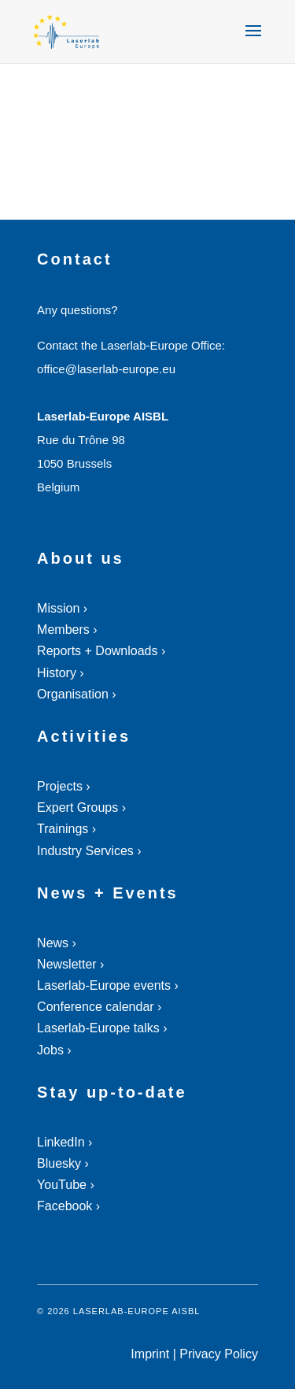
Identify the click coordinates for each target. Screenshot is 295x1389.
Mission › (62, 608)
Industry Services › (89, 850)
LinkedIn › (64, 1142)
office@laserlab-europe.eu (106, 369)
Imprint (150, 1354)
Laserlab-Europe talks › (102, 1028)
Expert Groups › (81, 807)
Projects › (63, 786)
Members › (67, 629)
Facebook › (68, 1206)
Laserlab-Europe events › (108, 985)
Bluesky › (63, 1163)
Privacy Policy (218, 1354)
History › (60, 673)
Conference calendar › (99, 1006)
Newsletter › (70, 964)
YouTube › (65, 1184)
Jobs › (54, 1050)
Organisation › (76, 694)
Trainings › (66, 828)
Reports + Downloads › (101, 650)
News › (56, 943)
